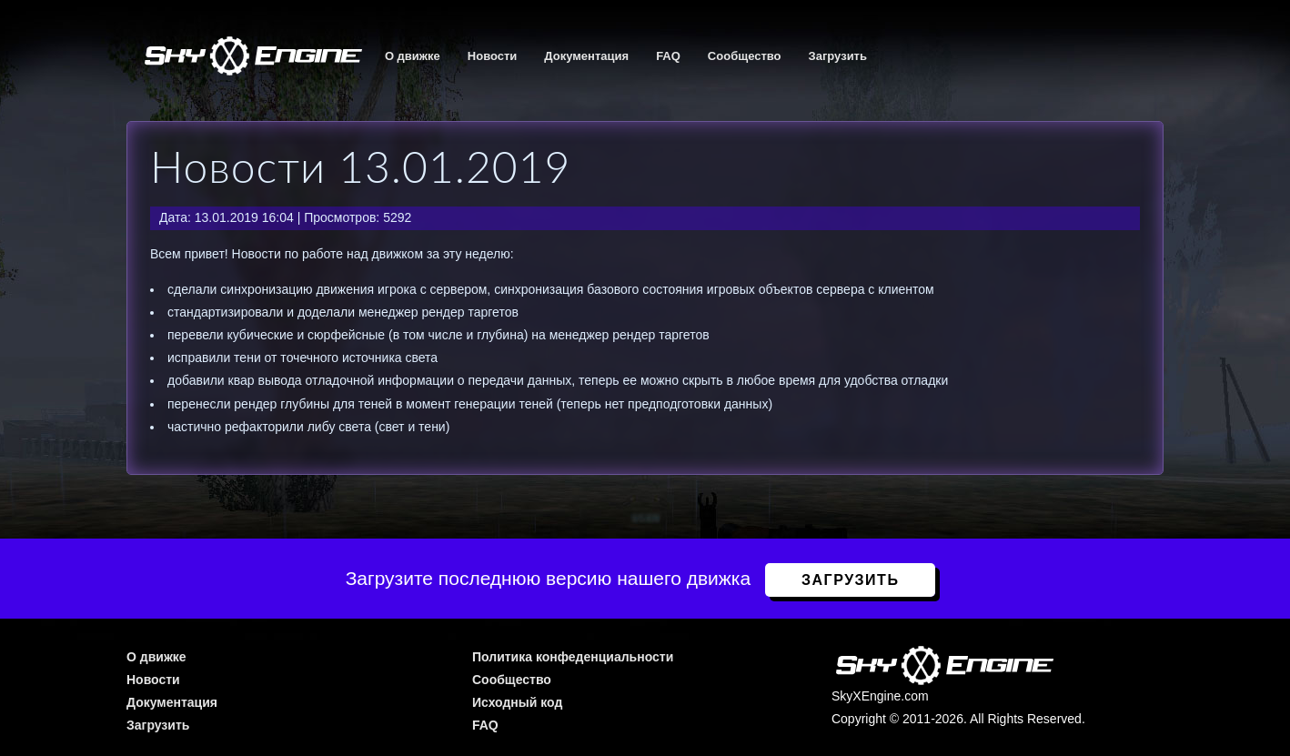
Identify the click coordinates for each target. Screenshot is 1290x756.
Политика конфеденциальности (572, 657)
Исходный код (517, 702)
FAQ (668, 56)
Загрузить (838, 56)
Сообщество (744, 56)
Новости (493, 56)
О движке (412, 56)
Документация (586, 56)
